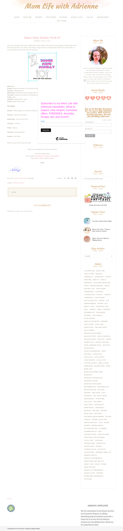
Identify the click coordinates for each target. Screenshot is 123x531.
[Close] (84, 80)
